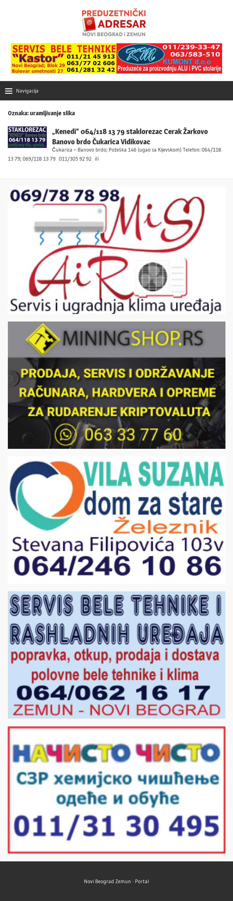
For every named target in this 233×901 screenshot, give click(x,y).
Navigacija (27, 90)
